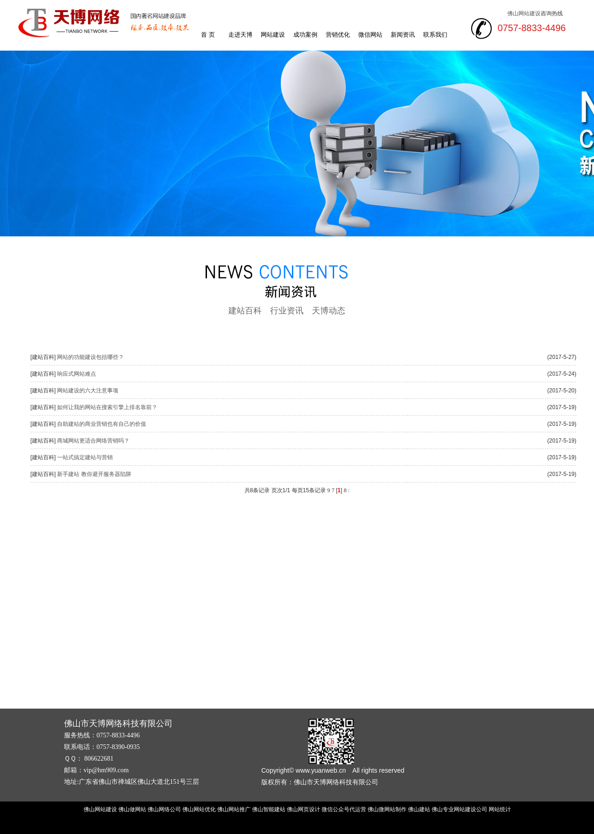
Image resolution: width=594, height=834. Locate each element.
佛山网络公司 (164, 809)
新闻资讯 (403, 34)
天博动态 (328, 310)
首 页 (207, 34)
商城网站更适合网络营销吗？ (93, 440)
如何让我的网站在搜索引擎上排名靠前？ (107, 407)
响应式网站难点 (76, 374)
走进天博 (240, 34)
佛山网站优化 (199, 809)
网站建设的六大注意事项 (87, 390)
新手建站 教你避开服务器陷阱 (94, 474)
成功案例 (305, 34)
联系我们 (435, 34)
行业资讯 (286, 310)
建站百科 (245, 310)
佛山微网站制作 (387, 809)
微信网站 (370, 34)
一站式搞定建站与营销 (85, 457)
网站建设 (273, 34)
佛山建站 (419, 809)
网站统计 (500, 809)
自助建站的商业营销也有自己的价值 (101, 424)
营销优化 (338, 34)
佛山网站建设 (524, 13)
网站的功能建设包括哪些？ (90, 357)
